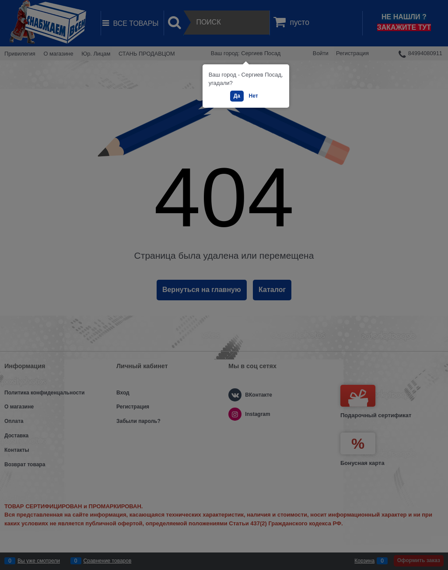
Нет (253, 96)
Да (237, 96)
